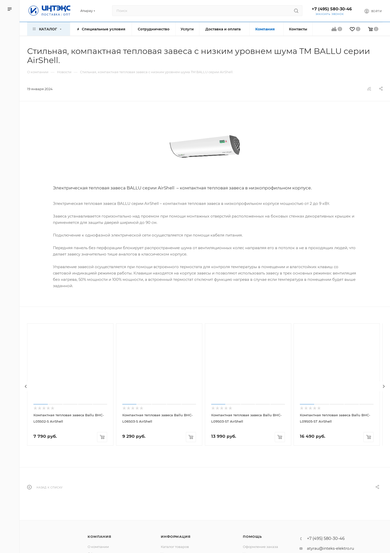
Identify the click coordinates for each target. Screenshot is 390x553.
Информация (175, 537)
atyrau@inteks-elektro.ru (330, 548)
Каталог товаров (175, 547)
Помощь (252, 537)
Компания (99, 537)
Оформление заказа (260, 547)
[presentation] (26, 386)
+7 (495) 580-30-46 (332, 9)
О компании (98, 547)
